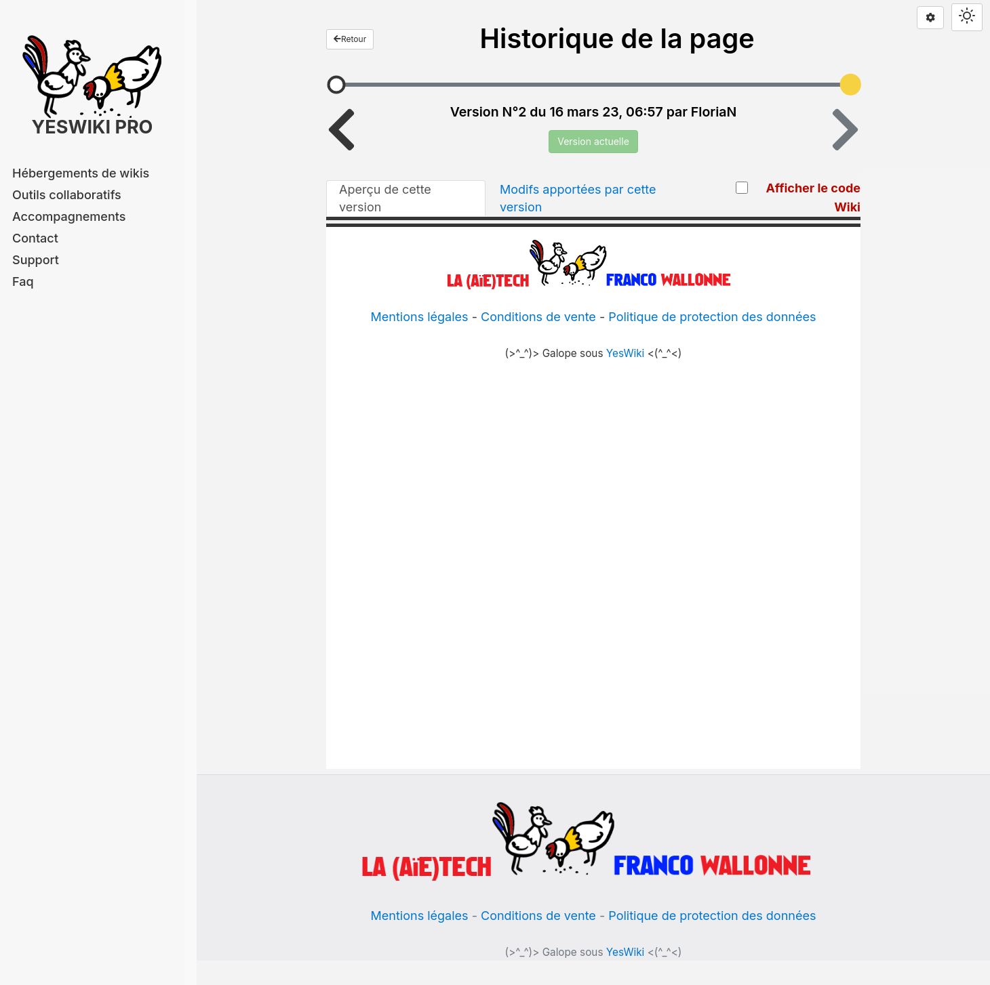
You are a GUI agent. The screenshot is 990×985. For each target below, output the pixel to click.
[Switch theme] (967, 17)
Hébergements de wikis (80, 173)
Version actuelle (593, 141)
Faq (23, 281)
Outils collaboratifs (66, 195)
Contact (35, 238)
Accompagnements (68, 216)
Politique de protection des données (712, 915)
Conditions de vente (538, 915)
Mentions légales (420, 915)
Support (35, 260)
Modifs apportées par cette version (578, 198)
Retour (350, 39)
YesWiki (625, 952)
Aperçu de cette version (385, 198)
